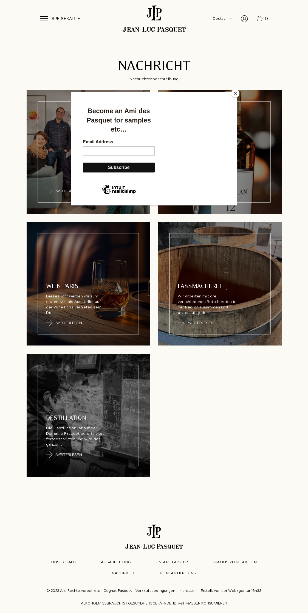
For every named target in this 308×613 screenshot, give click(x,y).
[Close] (235, 93)
